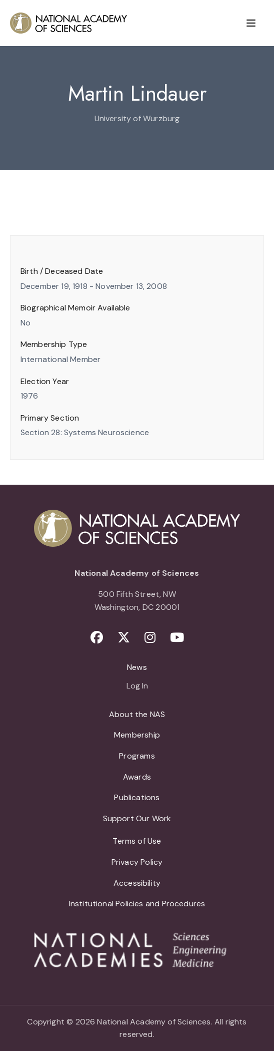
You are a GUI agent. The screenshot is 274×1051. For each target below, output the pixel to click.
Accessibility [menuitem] (137, 883)
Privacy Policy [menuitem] (137, 862)
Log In (137, 686)
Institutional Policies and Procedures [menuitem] (137, 903)
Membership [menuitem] (137, 735)
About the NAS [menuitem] (137, 714)
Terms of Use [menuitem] (136, 841)
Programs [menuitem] (136, 756)
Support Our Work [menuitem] (137, 818)
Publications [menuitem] (137, 797)
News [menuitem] (137, 667)
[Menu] (251, 23)
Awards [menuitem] (137, 777)
